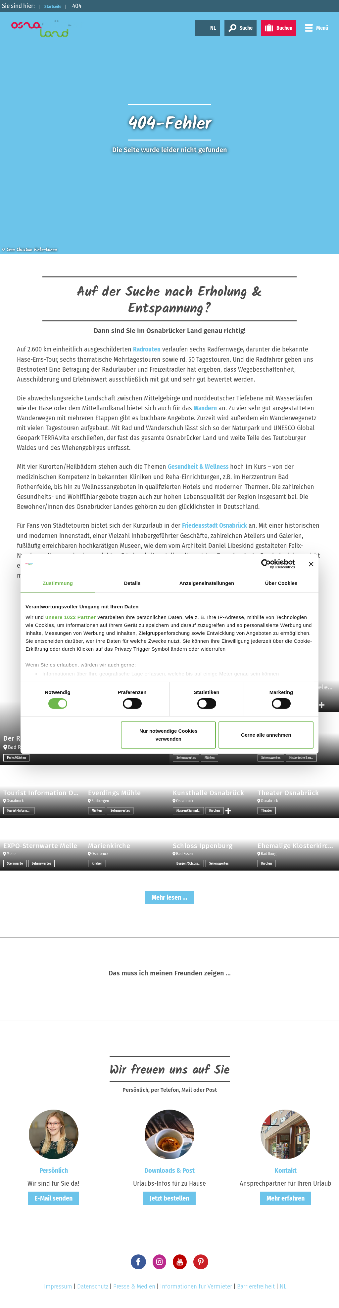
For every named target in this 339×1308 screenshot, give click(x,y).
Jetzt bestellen (169, 1197)
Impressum (58, 1285)
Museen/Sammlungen (190, 810)
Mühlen (210, 757)
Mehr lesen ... (169, 896)
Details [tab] (132, 583)
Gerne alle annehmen (266, 735)
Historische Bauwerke (303, 757)
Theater (266, 810)
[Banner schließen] (311, 564)
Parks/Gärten (16, 757)
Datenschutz (92, 1285)
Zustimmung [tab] (58, 583)
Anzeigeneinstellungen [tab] (206, 583)
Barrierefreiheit (256, 1285)
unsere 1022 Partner (70, 617)
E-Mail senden (53, 1197)
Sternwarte (15, 863)
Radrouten (147, 349)
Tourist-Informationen (20, 810)
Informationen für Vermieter (196, 1285)
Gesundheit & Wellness (199, 466)
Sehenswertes (186, 757)
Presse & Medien (134, 1285)
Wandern (206, 408)
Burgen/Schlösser (188, 863)
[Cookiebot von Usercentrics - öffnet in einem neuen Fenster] (266, 564)
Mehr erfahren (285, 1197)
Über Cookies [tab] (281, 583)
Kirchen (214, 810)
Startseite (58, 6)
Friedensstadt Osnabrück (216, 525)
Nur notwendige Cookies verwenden (168, 735)
